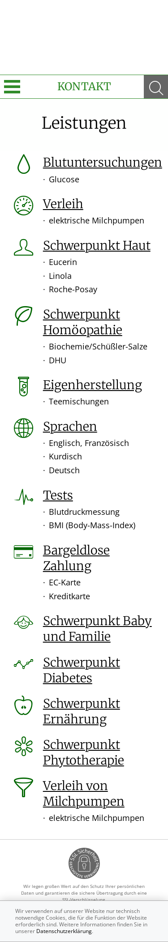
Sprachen (70, 426)
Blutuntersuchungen (102, 162)
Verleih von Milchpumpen (84, 793)
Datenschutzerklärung (64, 931)
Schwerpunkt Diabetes (81, 670)
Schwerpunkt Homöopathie (82, 322)
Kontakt (84, 86)
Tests (58, 495)
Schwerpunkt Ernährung (81, 711)
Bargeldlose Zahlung (76, 557)
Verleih (63, 203)
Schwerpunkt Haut (97, 245)
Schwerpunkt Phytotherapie (83, 752)
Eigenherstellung (92, 384)
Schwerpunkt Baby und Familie (97, 628)
